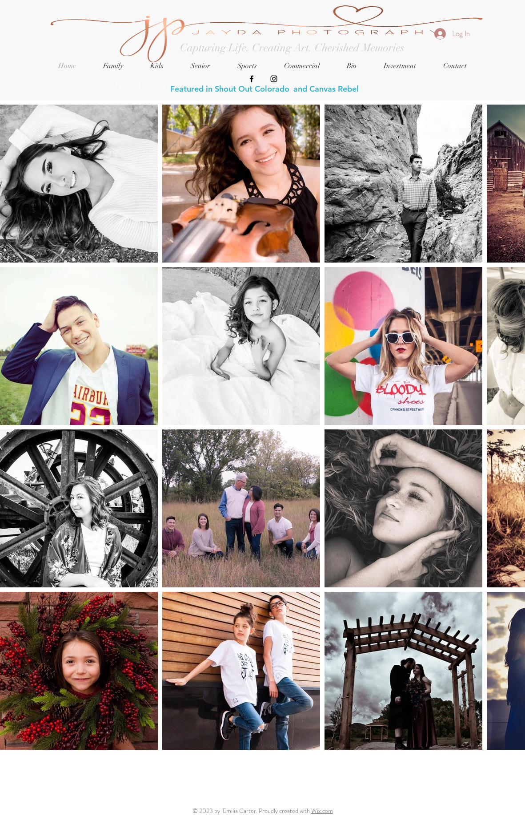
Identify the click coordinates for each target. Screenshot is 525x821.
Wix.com (322, 810)
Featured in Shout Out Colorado (229, 89)
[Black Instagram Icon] (273, 78)
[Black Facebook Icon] (251, 78)
